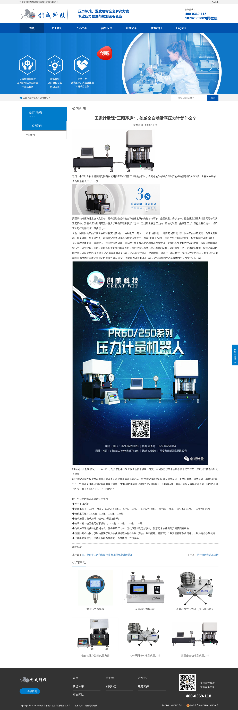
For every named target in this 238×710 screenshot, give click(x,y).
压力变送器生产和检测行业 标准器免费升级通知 (107, 554)
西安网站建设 (91, 705)
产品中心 (81, 28)
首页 (32, 28)
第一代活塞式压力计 (207, 554)
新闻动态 (131, 28)
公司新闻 (44, 98)
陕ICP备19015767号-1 (172, 705)
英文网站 (78, 694)
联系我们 (156, 28)
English (215, 2)
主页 (25, 98)
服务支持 (143, 686)
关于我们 (56, 28)
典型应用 (106, 28)
